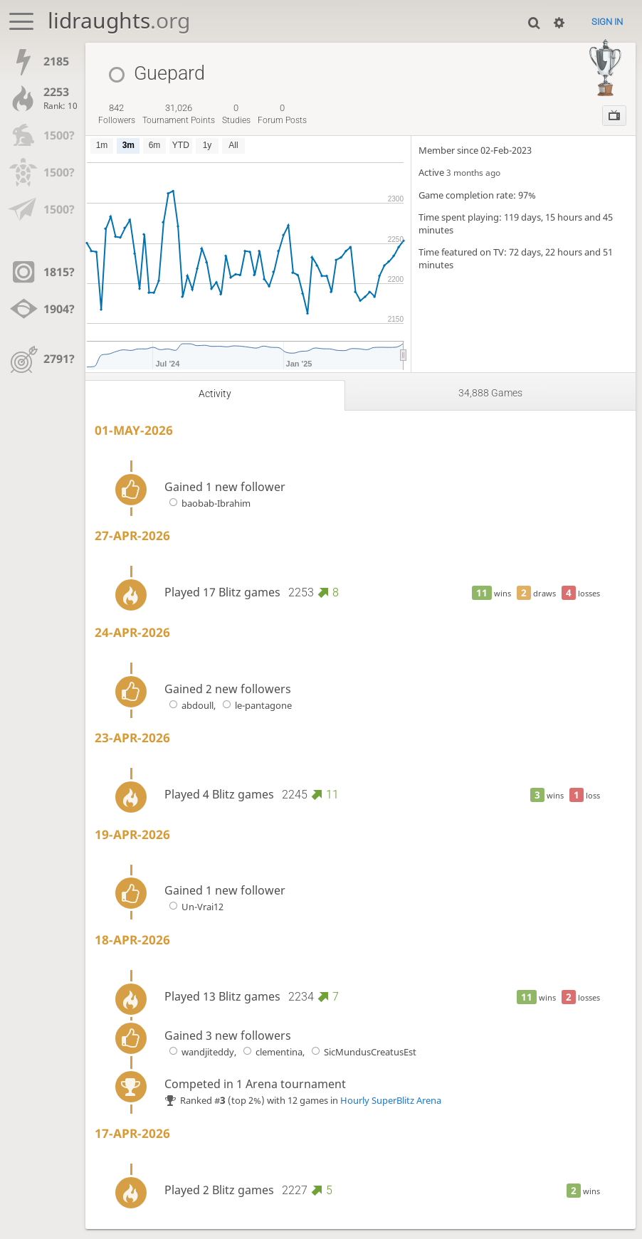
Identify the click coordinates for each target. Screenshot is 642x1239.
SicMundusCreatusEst (361, 1051)
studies (236, 113)
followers (116, 113)
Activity (215, 394)
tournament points (178, 113)
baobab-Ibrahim (207, 503)
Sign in (607, 21)
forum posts (282, 113)
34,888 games (490, 393)
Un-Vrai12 (193, 906)
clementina (270, 1051)
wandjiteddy (199, 1051)
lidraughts (119, 20)
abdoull (189, 705)
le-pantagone (255, 705)
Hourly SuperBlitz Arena (390, 1100)
